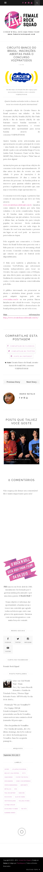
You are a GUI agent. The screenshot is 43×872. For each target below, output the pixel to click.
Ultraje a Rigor (9, 805)
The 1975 (23, 809)
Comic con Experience (23, 781)
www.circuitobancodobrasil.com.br (17, 205)
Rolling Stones (24, 801)
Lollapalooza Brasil (19, 769)
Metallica (7, 789)
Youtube (8, 649)
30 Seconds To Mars (11, 809)
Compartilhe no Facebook (22, 346)
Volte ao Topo (33, 869)
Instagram (28, 640)
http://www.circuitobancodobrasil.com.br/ (20, 318)
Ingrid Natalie (27, 394)
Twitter (18, 640)
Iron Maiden (8, 781)
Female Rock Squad (11, 666)
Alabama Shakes (9, 812)
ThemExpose (21, 863)
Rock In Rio (8, 797)
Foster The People (22, 777)
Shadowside (8, 777)
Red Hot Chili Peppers (11, 773)
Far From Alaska (10, 801)
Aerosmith (24, 785)
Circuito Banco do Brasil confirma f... (18, 460)
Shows (6, 769)
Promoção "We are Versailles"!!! (17, 705)
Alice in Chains (20, 797)
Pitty (24, 773)
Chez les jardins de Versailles (16, 725)
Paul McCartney (10, 793)
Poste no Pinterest (23, 356)
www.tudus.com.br (10, 299)
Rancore (22, 793)
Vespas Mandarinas (10, 785)
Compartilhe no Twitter (23, 351)
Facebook (8, 640)
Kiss (15, 789)
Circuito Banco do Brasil (21, 362)
